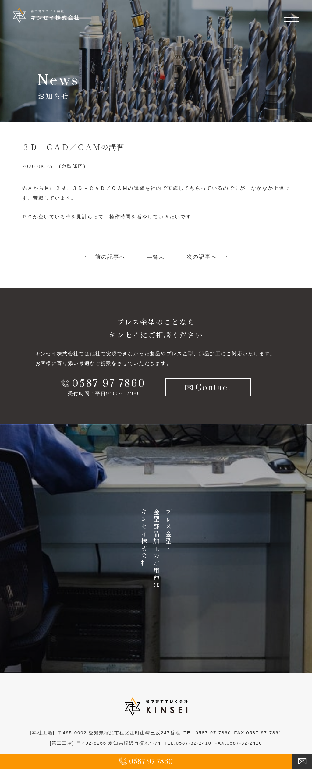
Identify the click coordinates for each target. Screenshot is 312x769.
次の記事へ (201, 257)
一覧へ (156, 258)
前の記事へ (110, 257)
